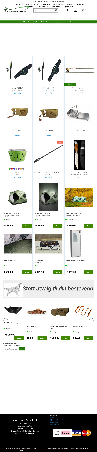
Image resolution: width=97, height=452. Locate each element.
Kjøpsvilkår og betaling (56, 419)
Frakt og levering (54, 421)
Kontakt (51, 417)
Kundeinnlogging (54, 424)
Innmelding (7, 345)
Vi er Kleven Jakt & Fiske (41, 1)
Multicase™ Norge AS (82, 448)
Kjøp (27, 226)
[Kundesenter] (68, 10)
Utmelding (17, 345)
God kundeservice (58, 1)
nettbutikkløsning (65, 448)
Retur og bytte (53, 422)
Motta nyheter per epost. (10, 343)
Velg (70, 84)
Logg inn (76, 10)
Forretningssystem (52, 448)
